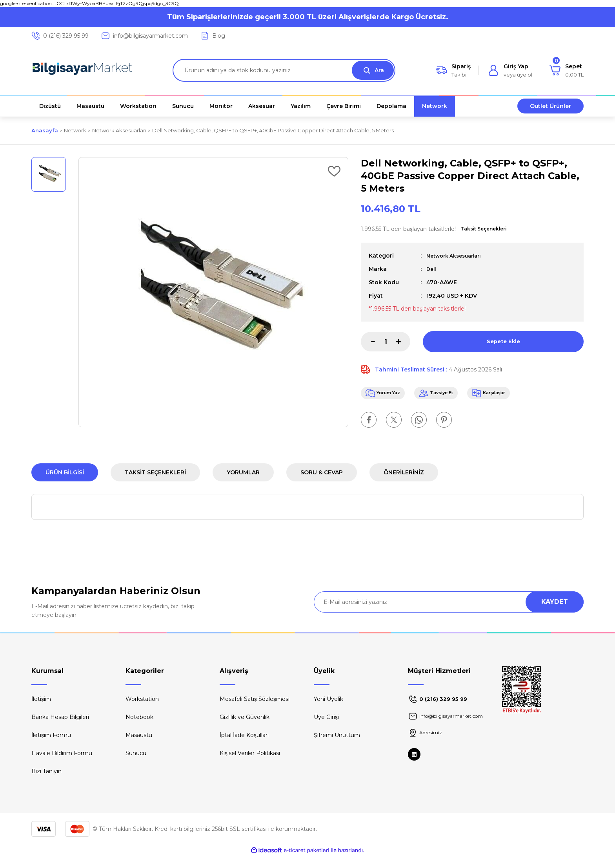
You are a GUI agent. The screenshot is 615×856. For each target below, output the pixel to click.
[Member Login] (510, 70)
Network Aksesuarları (457, 255)
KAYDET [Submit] (554, 601)
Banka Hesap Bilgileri (60, 717)
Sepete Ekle (503, 341)
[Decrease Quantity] (368, 341)
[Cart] (566, 70)
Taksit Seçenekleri (155, 472)
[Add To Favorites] (334, 171)
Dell (431, 269)
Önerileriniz (404, 472)
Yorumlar (243, 472)
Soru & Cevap (321, 472)
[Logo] (82, 70)
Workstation (142, 698)
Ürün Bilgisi (64, 472)
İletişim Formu (51, 735)
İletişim (41, 698)
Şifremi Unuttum (337, 735)
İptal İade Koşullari (244, 735)
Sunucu (136, 753)
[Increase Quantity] (403, 341)
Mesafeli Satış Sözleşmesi (254, 698)
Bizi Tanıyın (46, 771)
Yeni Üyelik (328, 698)
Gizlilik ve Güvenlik (244, 717)
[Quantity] (385, 341)
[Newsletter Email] (449, 602)
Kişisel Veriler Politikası (250, 753)
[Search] (284, 70)
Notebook (139, 717)
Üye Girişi (326, 717)
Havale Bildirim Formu (61, 753)
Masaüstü (139, 735)
